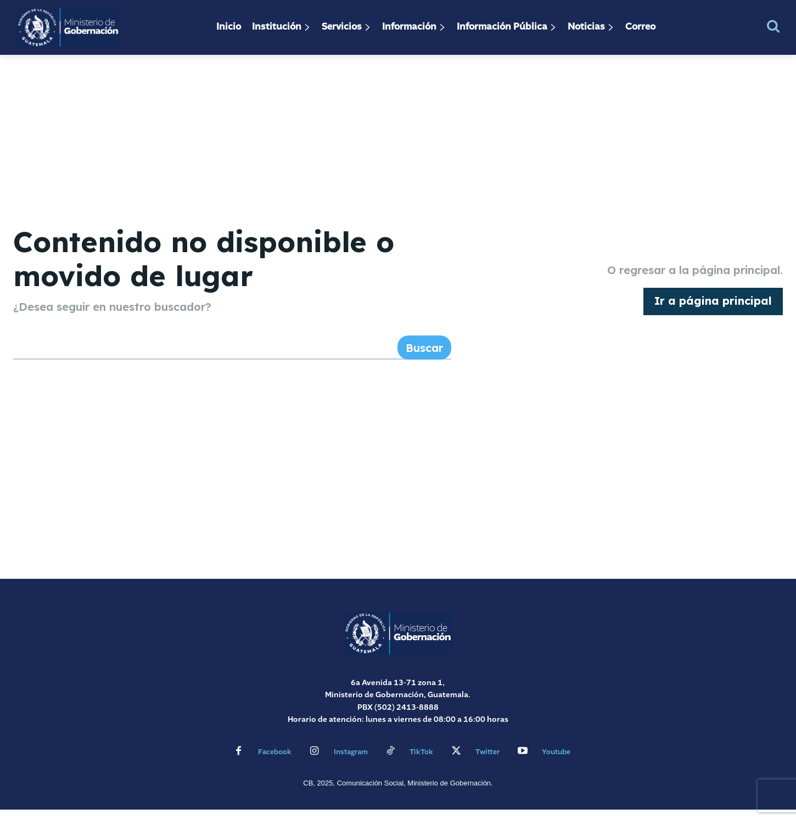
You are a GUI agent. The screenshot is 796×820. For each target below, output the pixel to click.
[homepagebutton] (713, 307)
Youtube (556, 762)
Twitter (487, 762)
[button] (773, 26)
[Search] (424, 358)
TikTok (421, 762)
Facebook (275, 762)
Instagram (351, 762)
